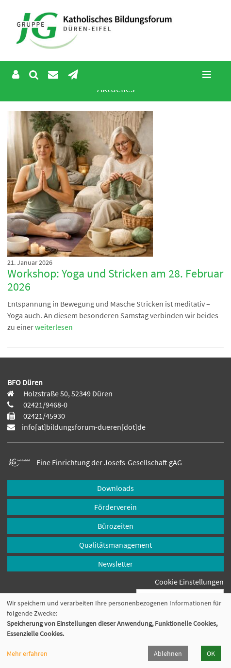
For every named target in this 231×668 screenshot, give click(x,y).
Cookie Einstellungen (189, 582)
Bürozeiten (115, 526)
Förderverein (115, 507)
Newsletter (115, 564)
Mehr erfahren (27, 653)
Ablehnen (168, 653)
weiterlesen (53, 327)
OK (211, 653)
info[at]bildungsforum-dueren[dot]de (84, 427)
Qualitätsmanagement (115, 545)
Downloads (115, 488)
